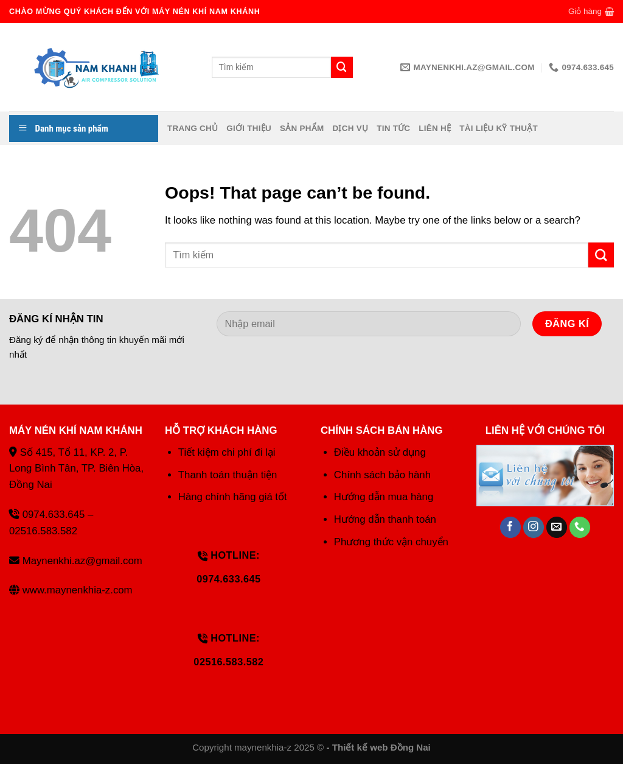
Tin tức (393, 128)
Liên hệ (435, 128)
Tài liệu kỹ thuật (498, 128)
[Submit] (601, 254)
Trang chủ (192, 128)
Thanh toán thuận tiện (227, 475)
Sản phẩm (302, 128)
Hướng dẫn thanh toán (385, 519)
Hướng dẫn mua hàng (383, 497)
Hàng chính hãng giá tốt (232, 497)
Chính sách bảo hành (382, 475)
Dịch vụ (350, 128)
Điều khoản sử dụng (380, 452)
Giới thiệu (248, 128)
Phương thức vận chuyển (391, 542)
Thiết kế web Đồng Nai (381, 747)
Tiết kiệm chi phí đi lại (227, 452)
